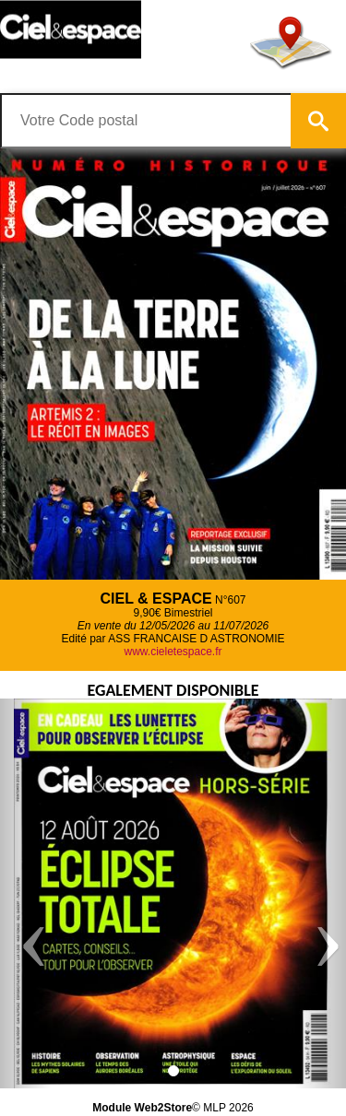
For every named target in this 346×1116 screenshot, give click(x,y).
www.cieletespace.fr (172, 651)
